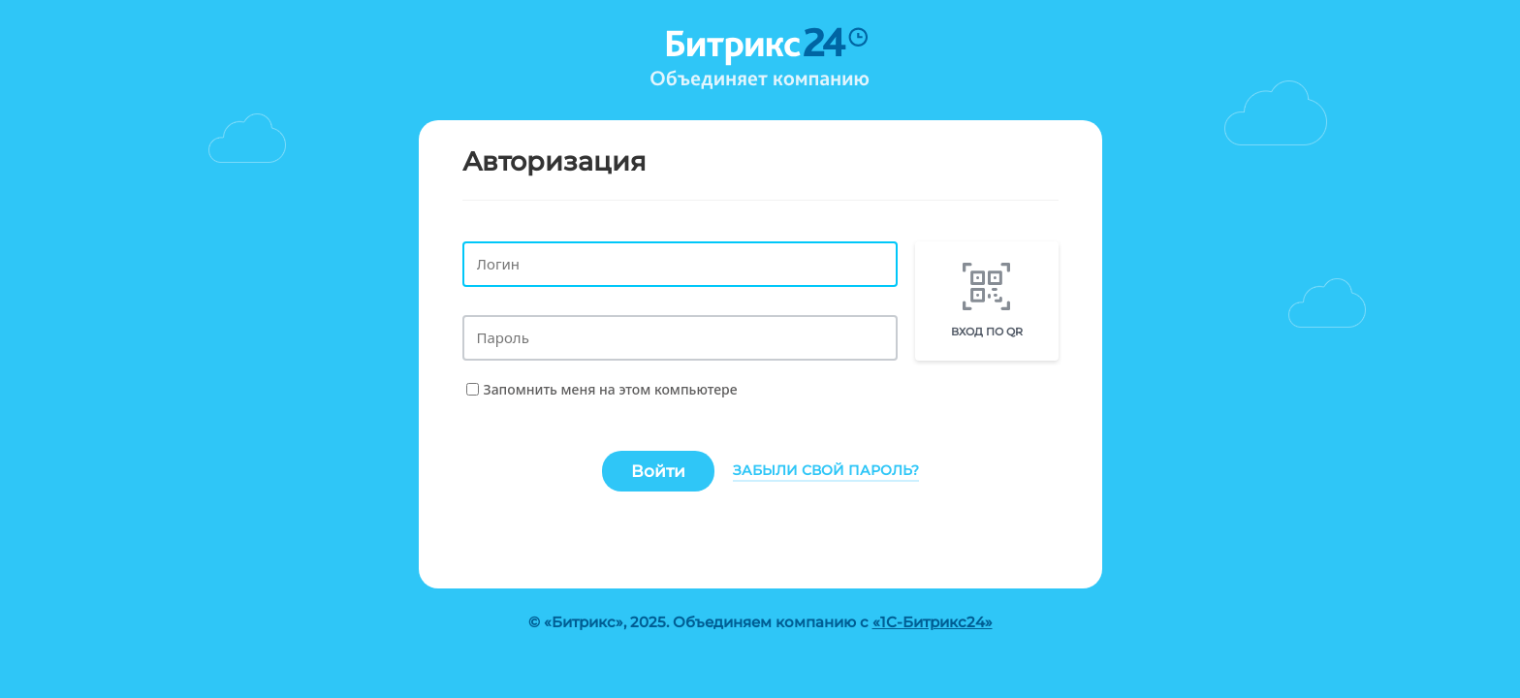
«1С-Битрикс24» (932, 622)
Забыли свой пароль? (826, 470)
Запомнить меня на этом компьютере (611, 389)
